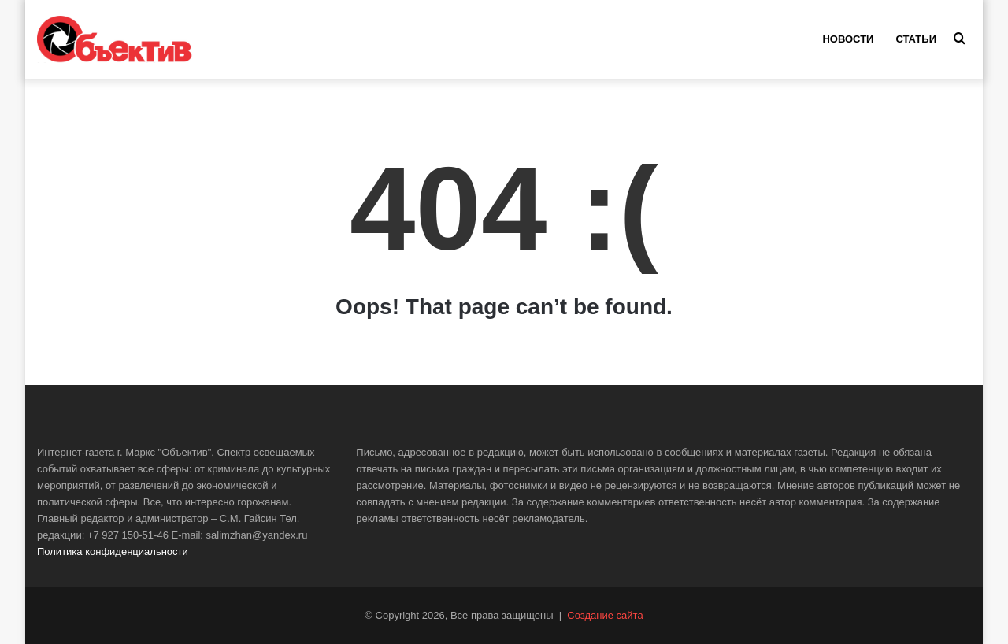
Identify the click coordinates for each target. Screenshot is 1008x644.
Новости (847, 39)
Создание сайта (605, 615)
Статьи (915, 39)
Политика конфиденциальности (112, 551)
